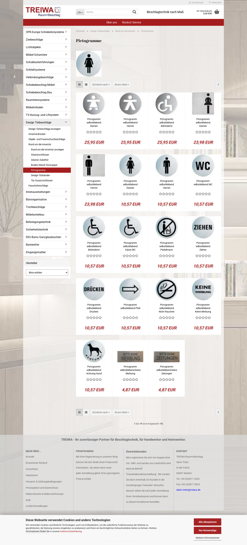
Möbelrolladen (34, 107)
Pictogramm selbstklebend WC (203, 183)
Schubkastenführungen (40, 62)
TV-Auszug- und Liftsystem (42, 115)
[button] (79, 84)
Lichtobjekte (33, 47)
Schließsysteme (35, 69)
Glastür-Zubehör (40, 159)
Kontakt (30, 456)
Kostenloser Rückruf (36, 462)
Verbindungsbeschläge (40, 77)
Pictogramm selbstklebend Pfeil (130, 306)
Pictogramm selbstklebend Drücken (94, 308)
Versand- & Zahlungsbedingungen (44, 481)
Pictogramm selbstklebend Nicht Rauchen (166, 308)
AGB (28, 500)
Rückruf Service (131, 22)
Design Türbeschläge (38, 122)
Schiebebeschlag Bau (39, 92)
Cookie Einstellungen (37, 506)
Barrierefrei (32, 244)
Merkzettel (215, 2)
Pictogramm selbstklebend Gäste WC (130, 246)
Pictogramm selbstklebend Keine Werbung (203, 308)
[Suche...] (80, 12)
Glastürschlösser (40, 154)
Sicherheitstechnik (37, 229)
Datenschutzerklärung (71, 531)
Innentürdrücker (37, 134)
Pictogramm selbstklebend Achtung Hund (94, 370)
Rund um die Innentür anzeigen (47, 149)
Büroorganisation (36, 199)
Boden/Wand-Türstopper (44, 165)
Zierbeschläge (34, 39)
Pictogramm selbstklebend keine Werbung (130, 370)
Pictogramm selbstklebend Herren (130, 122)
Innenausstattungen (38, 192)
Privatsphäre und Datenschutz (42, 487)
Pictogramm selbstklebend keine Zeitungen (166, 370)
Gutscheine (32, 469)
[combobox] (101, 84)
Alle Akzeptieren (208, 522)
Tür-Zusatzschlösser (42, 180)
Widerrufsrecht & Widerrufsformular (45, 494)
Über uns (111, 22)
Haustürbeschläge (38, 185)
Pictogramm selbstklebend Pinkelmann (166, 246)
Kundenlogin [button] (196, 2)
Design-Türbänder (40, 175)
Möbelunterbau (35, 214)
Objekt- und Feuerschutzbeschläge (46, 139)
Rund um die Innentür (39, 144)
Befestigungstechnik (38, 222)
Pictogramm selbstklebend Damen (94, 122)
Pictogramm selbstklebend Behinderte (166, 122)
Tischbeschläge (35, 207)
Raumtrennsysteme (37, 100)
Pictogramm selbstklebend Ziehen (203, 246)
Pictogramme (38, 170)
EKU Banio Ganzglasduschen (43, 237)
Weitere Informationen (207, 537)
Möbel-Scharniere (36, 54)
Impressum (32, 475)
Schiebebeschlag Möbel (40, 84)
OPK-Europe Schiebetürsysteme (45, 32)
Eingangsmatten (36, 252)
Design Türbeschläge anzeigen (44, 129)
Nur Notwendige (207, 530)
